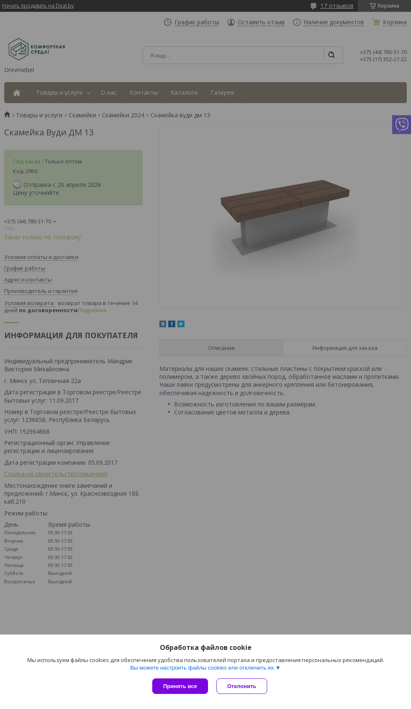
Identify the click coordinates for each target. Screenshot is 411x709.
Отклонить (241, 686)
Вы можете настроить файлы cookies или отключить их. (202, 668)
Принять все (180, 686)
